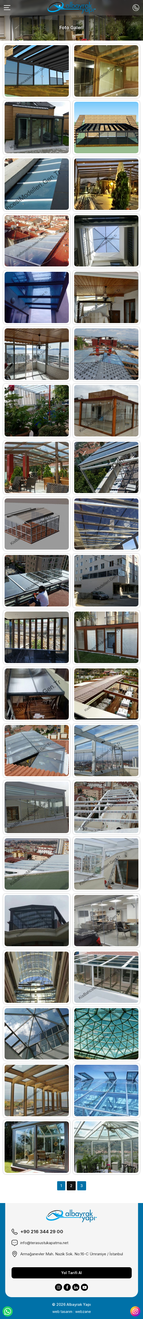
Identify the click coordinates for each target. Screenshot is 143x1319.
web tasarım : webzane (71, 1311)
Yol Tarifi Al (71, 1273)
